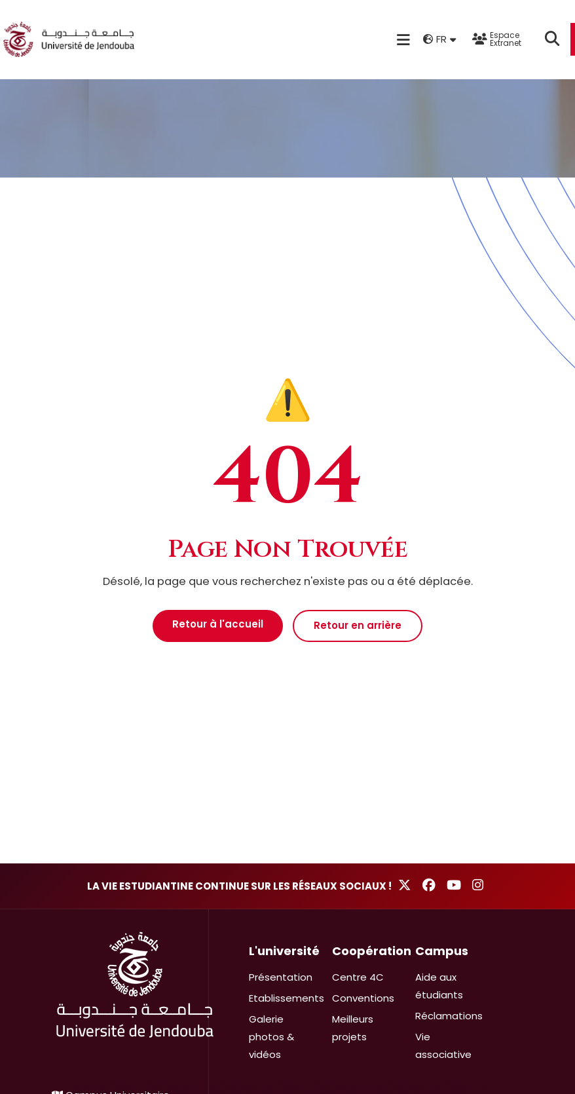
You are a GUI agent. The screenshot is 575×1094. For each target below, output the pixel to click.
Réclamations (449, 1016)
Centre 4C (358, 977)
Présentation (280, 977)
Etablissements (286, 998)
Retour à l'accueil (217, 624)
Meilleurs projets (352, 1028)
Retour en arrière (357, 625)
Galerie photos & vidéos (271, 1036)
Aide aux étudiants (439, 986)
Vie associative (443, 1045)
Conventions (363, 998)
